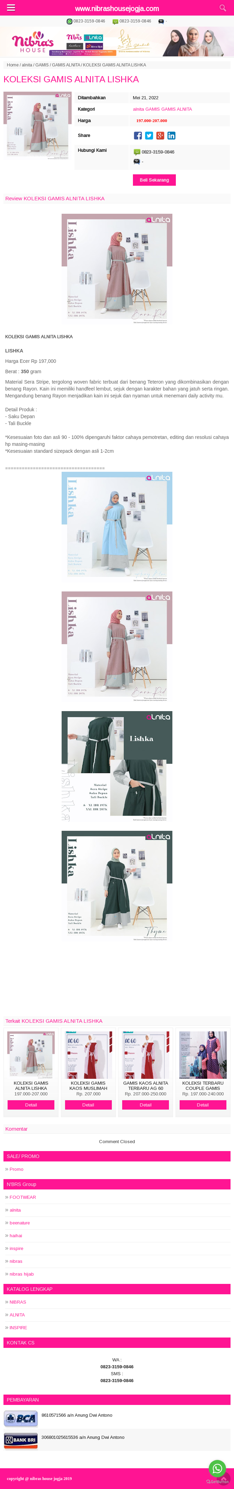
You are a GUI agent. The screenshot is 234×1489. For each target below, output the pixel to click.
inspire (16, 1248)
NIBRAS (18, 1302)
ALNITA (17, 1314)
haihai (16, 1235)
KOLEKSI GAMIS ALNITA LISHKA (71, 79)
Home (13, 65)
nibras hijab (22, 1274)
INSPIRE (18, 1327)
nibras (16, 1261)
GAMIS (42, 65)
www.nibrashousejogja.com (117, 8)
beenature (20, 1222)
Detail (31, 1104)
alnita (27, 65)
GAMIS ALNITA (66, 65)
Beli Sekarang (154, 180)
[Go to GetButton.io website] (217, 1482)
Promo (17, 1169)
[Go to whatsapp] (217, 1468)
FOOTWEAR (23, 1197)
